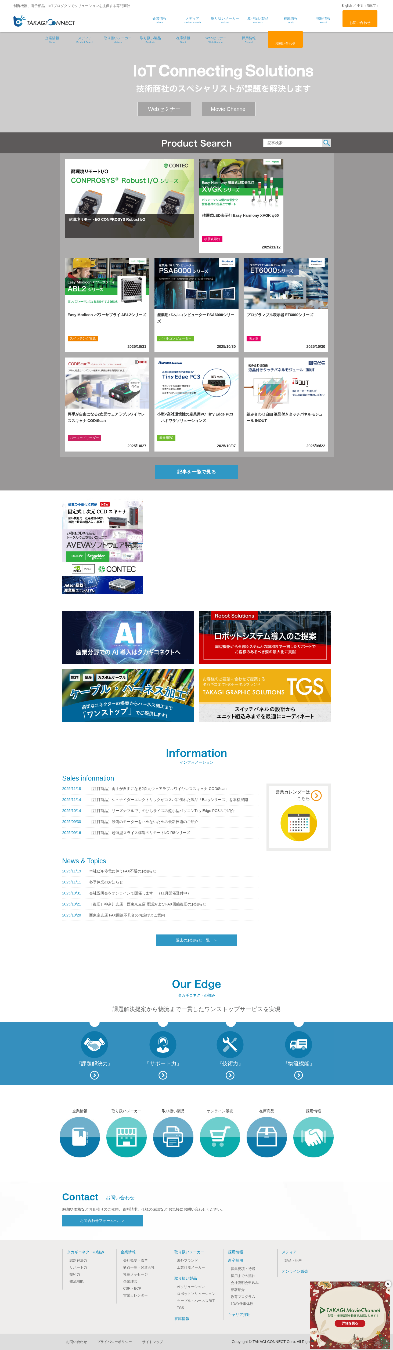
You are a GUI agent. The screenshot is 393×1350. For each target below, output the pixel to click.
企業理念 (130, 1281)
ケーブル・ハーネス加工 (196, 1301)
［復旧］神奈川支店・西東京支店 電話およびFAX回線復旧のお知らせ (147, 904)
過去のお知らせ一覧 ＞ (196, 940)
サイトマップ (152, 1342)
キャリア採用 (239, 1314)
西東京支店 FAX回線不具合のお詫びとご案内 (127, 915)
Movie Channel (229, 109)
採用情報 (248, 40)
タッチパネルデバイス (265, 438)
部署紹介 (238, 1290)
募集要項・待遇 (243, 1269)
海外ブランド (187, 1260)
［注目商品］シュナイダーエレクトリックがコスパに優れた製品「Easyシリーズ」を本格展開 (168, 799)
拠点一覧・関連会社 (139, 1267)
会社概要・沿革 (135, 1260)
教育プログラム (243, 1297)
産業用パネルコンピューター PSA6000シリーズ (196, 318)
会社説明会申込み (245, 1283)
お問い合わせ (359, 23)
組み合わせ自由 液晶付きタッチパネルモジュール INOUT (285, 417)
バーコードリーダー (84, 438)
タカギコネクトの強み (85, 1252)
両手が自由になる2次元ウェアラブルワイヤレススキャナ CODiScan (106, 417)
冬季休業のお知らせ (106, 882)
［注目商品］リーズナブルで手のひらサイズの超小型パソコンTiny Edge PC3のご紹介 (162, 810)
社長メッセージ (135, 1274)
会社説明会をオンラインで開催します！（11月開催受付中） (140, 893)
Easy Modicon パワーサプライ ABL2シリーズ (107, 315)
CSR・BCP (132, 1288)
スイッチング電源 (83, 338)
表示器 (253, 338)
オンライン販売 (295, 1271)
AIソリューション (191, 1287)
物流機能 (77, 1281)
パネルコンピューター (175, 338)
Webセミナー (216, 40)
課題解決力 (78, 1260)
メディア (84, 40)
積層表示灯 (212, 239)
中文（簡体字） (368, 6)
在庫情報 (183, 40)
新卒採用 (235, 1260)
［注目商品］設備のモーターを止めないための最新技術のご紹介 (143, 822)
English (346, 6)
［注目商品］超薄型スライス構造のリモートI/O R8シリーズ (139, 833)
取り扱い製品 (150, 40)
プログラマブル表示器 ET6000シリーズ (280, 315)
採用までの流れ (243, 1276)
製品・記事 (293, 1260)
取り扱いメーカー (117, 40)
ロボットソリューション (196, 1294)
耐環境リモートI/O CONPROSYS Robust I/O (107, 219)
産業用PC (166, 438)
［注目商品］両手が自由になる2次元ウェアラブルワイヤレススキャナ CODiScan (158, 788)
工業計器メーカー (191, 1267)
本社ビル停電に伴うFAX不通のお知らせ (122, 871)
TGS (180, 1308)
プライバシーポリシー (114, 1342)
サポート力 (78, 1267)
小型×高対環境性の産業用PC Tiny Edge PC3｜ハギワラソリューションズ (195, 417)
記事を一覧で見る (196, 472)
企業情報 (52, 40)
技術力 (75, 1274)
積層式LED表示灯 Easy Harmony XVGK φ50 (240, 215)
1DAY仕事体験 (242, 1304)
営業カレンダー (135, 1295)
